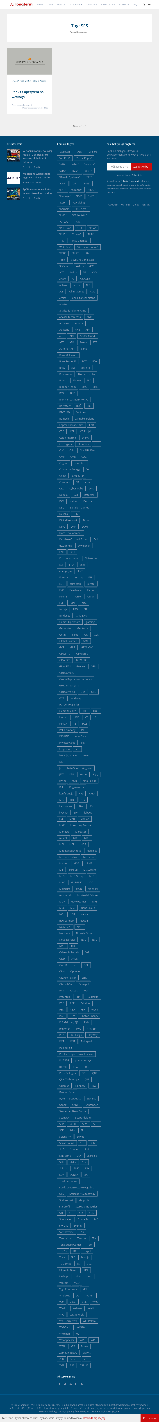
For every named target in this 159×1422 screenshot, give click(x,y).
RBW (93, 1086)
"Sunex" (76, 234)
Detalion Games (79, 507)
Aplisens (64, 329)
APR (88, 329)
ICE (86, 717)
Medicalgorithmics (70, 850)
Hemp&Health (67, 711)
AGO (94, 272)
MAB (72, 819)
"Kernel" (64, 209)
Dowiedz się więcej (94, 1418)
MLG (62, 876)
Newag (84, 920)
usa (90, 1276)
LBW (80, 806)
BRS (89, 406)
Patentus (64, 997)
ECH (72, 552)
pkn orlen (64, 1028)
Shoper (74, 1149)
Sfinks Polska (39, 81)
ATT (95, 342)
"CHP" (62, 183)
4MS (91, 266)
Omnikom (89, 1404)
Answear (64, 323)
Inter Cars (80, 736)
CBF (72, 431)
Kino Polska (89, 781)
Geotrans (82, 628)
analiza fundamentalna (72, 310)
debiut (74, 501)
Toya (62, 1257)
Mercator (88, 857)
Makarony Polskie (80, 825)
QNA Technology (69, 1079)
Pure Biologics (67, 1073)
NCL (61, 914)
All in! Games (76, 291)
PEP (82, 1009)
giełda (74, 634)
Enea (82, 564)
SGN (92, 1143)
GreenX (80, 666)
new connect (66, 920)
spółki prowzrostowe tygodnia (77, 1187)
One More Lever (68, 965)
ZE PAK (87, 1352)
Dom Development (70, 533)
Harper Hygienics (69, 704)
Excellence (75, 590)
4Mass (80, 266)
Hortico (63, 717)
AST (61, 342)
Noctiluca (64, 933)
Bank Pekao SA (67, 361)
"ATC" (62, 170)
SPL (86, 1175)
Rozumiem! (149, 1418)
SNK (76, 1168)
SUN (91, 1213)
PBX (78, 997)
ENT (80, 571)
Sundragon (65, 1219)
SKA (79, 1155)
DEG (61, 507)
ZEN (61, 1359)
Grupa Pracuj (67, 692)
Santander (92, 1105)
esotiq (79, 577)
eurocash (75, 584)
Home (39, 4)
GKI (86, 634)
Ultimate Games (68, 1270)
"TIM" (62, 240)
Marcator (80, 831)
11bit (62, 259)
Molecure (64, 889)
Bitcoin (77, 380)
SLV (84, 1162)
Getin (62, 634)
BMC (84, 387)
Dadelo (63, 495)
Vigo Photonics (68, 1289)
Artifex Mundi (87, 336)
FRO (75, 609)
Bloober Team (67, 387)
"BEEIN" (88, 170)
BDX (94, 361)
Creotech (64, 482)
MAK (62, 825)
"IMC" (91, 196)
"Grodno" (76, 190)
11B (86, 253)
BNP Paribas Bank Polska (73, 399)
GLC (96, 634)
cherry (85, 437)
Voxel (73, 1302)
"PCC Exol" (65, 228)
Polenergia (65, 1047)
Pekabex (85, 1003)
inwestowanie (67, 742)
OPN (62, 971)
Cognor (63, 463)
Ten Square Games (70, 1244)
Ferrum (91, 596)
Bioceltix (85, 367)
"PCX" (80, 228)
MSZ (72, 908)
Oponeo (75, 971)
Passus (74, 990)
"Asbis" (74, 164)
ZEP (86, 1359)
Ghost (112, 1404)
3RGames (64, 266)
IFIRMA (63, 723)
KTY (83, 800)
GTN (93, 692)
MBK (75, 838)
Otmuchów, (66, 984)
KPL (81, 793)
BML (95, 387)
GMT (85, 641)
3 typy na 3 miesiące (82, 259)
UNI (86, 1270)
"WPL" (62, 253)
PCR (72, 1003)
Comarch (91, 469)
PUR (86, 1066)
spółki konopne (68, 1181)
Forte (83, 603)
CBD (61, 431)
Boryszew (64, 406)
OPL (86, 965)
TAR (82, 1232)
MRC (62, 908)
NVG (83, 939)
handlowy (75, 698)
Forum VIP (91, 4)
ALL (61, 291)
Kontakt (124, 4)
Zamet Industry (68, 1352)
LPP (76, 812)
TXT (79, 1263)
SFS (13, 84)
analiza (63, 304)
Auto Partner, (67, 348)
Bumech (64, 418)
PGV (72, 1016)
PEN (61, 1009)
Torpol (87, 1251)
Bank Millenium (68, 355)
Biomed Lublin (86, 374)
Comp (62, 476)
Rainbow (80, 1086)
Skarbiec (92, 1155)
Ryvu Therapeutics (70, 1098)
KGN (74, 781)
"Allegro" (93, 151)
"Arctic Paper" (84, 158)
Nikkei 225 (65, 927)
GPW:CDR (81, 660)
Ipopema (64, 749)
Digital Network (68, 520)
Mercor (63, 863)
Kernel (83, 774)
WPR (93, 1340)
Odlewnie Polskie (69, 952)
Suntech (83, 1219)
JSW (61, 774)
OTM (84, 978)
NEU (72, 914)
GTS (61, 698)
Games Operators (69, 622)
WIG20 (81, 1327)
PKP (61, 1035)
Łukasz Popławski (24, 105)
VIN (85, 1289)
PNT (72, 1041)
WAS (95, 1302)
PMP (62, 1041)
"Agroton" (65, 151)
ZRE (72, 1365)
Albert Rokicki (34, 167)
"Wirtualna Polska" (87, 247)
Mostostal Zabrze (87, 895)
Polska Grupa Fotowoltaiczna (76, 1054)
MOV (62, 901)
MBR (86, 838)
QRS (86, 1079)
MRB (95, 901)
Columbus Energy (69, 469)
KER (71, 774)
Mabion (84, 819)
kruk (72, 800)
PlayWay (93, 1035)
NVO (94, 939)
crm (87, 482)
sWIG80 (63, 1225)
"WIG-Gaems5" (79, 240)
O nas (50, 4)
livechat (63, 812)
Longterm (24, 1404)
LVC (61, 819)
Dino (86, 520)
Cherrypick (65, 444)
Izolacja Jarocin (68, 755)
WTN (62, 1346)
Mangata (64, 831)
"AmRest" (64, 158)
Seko (72, 1130)
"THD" (90, 234)
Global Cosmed (68, 641)
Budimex (81, 412)
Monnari (93, 889)
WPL (82, 1340)
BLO (89, 380)
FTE (86, 609)
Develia (63, 514)
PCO (61, 1003)
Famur (91, 590)
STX (81, 1213)
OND (62, 958)
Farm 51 (64, 596)
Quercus (64, 1086)
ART (72, 336)
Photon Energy (89, 1016)
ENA (71, 564)
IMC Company (67, 730)
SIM (86, 1149)
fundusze (64, 615)
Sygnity (78, 1225)
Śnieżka (63, 1168)
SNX (86, 1168)
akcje (77, 285)
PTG (75, 1066)
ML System (89, 869)
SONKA (74, 1175)
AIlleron (63, 285)
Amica (62, 298)
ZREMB (84, 1365)
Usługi (61, 4)
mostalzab (65, 895)
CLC (61, 450)
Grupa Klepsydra (69, 685)
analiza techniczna (21, 81)
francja (63, 609)
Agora (62, 279)
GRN (93, 666)
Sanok (62, 1105)
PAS (61, 990)
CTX (61, 488)
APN (77, 329)
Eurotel (91, 584)
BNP (72, 393)
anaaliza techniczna (83, 298)
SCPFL (73, 1124)
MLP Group (77, 876)
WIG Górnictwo (68, 1321)
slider (73, 1162)
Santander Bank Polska (72, 1111)
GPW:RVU (65, 666)
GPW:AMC (87, 647)
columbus (79, 463)
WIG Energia (77, 1314)
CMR (73, 456)
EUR (61, 584)
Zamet (84, 1346)
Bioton (63, 380)
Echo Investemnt (69, 558)
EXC (61, 590)
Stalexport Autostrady (82, 1194)
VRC (84, 1302)
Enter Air (64, 577)
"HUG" (91, 190)
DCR (61, 501)
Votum (90, 1295)
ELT (61, 564)
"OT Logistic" (79, 215)
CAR (91, 425)
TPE (73, 1257)
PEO (72, 1009)
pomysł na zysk (84, 1060)
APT (61, 336)
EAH (61, 552)
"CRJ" (74, 183)
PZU (84, 1073)
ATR (71, 342)
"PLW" (92, 228)
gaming (90, 622)
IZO (77, 749)
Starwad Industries (86, 1206)
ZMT (61, 1365)
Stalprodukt (66, 1200)
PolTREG (64, 1060)
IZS (61, 761)
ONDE (74, 958)
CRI (78, 482)
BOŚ (78, 406)
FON (72, 603)
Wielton (92, 1308)
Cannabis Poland (84, 418)
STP (71, 1213)
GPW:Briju (82, 653)
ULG (89, 1263)
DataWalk (89, 495)
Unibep (63, 1276)
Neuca (84, 914)
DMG (62, 526)
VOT (78, 1295)
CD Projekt (86, 431)
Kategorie (74, 4)
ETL (90, 577)
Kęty (95, 774)
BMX (61, 393)
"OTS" (78, 221)
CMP (62, 456)
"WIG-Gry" (65, 247)
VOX (61, 1302)
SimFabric (65, 1155)
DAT (75, 495)
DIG (76, 514)
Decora (87, 501)
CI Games (83, 444)
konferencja (66, 793)
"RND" (62, 234)
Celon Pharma (67, 437)
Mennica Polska (68, 857)
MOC (90, 882)
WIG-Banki (65, 1327)
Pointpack (87, 1041)
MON (79, 889)
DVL (96, 539)
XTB (73, 1346)
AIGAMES (85, 279)
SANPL (76, 1105)
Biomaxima (65, 374)
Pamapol (84, 984)
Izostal (86, 755)
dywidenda (65, 545)
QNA (95, 1073)
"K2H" (62, 202)
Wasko (63, 1308)
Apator (79, 323)
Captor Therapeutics (71, 425)
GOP (62, 647)
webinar (77, 1308)
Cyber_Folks (76, 488)
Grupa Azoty (66, 673)
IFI (95, 717)
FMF (61, 603)
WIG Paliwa (89, 1321)
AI (73, 279)
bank (84, 348)
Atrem (83, 342)
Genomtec (65, 628)
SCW (85, 1124)
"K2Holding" (79, 202)
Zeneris (74, 1359)
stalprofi (84, 1200)
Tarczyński (65, 1238)
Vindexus (64, 1295)
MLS (91, 876)
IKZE (84, 723)
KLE (61, 787)
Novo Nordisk (67, 939)
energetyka (65, 571)
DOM (85, 526)
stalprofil (64, 1206)
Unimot (78, 1276)
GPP (72, 647)
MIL (61, 869)
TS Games (65, 1263)
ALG (88, 285)
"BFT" (89, 177)
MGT (76, 863)
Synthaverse (66, 1232)
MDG (83, 844)
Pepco (94, 1009)
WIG (61, 1314)
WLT (78, 1333)
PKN (86, 1022)
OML (87, 952)
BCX (84, 361)
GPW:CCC (64, 660)
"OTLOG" (64, 221)
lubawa (88, 812)
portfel (63, 1066)
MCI (61, 844)
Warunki (125, 204)
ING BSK (64, 736)
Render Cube (67, 1092)
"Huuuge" (64, 196)
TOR (75, 1251)
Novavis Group (84, 933)
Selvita (80, 1136)
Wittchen (64, 1333)
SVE (95, 1219)
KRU (61, 800)
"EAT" (62, 190)
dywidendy (84, 545)
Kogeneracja (76, 787)
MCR (72, 844)
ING (83, 730)
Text (89, 1244)
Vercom (63, 1283)
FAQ (135, 4)
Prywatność (112, 204)
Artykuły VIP (108, 4)
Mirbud (73, 869)
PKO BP (91, 1028)
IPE (83, 742)
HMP (84, 711)
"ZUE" (75, 253)
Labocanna (65, 806)
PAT (86, 990)
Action (73, 272)
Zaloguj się (137, 175)
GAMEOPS (82, 615)
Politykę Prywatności (130, 181)
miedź (88, 863)
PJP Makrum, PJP (68, 1022)
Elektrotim (91, 558)
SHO (61, 1149)
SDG (95, 1124)
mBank (63, 838)
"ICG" (79, 196)
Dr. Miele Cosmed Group (73, 539)
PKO (78, 1028)
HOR (95, 711)
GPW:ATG (64, 653)
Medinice (92, 850)
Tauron (81, 1238)
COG (84, 456)
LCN (91, 806)
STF (61, 1213)
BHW (62, 367)
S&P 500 (91, 1098)
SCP (61, 1124)
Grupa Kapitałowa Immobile (75, 679)
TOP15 (63, 1251)
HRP (76, 717)
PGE (61, 1016)
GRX (83, 692)
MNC (62, 882)
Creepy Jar (78, 476)
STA (61, 1194)
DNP (73, 526)
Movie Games (78, 901)
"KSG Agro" (81, 209)
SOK (61, 1175)
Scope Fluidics (83, 1117)
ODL (73, 946)
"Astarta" (89, 164)
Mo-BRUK (76, 882)
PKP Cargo (76, 1035)
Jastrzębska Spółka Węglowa (75, 768)
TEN (94, 1238)
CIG (96, 444)
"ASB (62, 164)
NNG (79, 927)
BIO (73, 367)
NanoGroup (88, 908)
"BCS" (74, 170)
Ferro (78, 596)
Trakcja (85, 1257)
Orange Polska (67, 978)
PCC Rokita (92, 997)
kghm (62, 781)
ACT (61, 272)
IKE (74, 723)
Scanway (64, 1117)
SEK (61, 1130)
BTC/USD (64, 412)
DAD (91, 488)
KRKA (92, 793)
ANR (89, 317)
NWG (62, 946)
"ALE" (80, 151)
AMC (92, 291)
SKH (61, 1162)
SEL (83, 1130)
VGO (77, 1283)
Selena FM (65, 1136)
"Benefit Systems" (69, 177)
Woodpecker (66, 1340)
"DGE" (86, 183)
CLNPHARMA (87, 450)
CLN (71, 450)
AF (84, 272)
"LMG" (62, 215)
